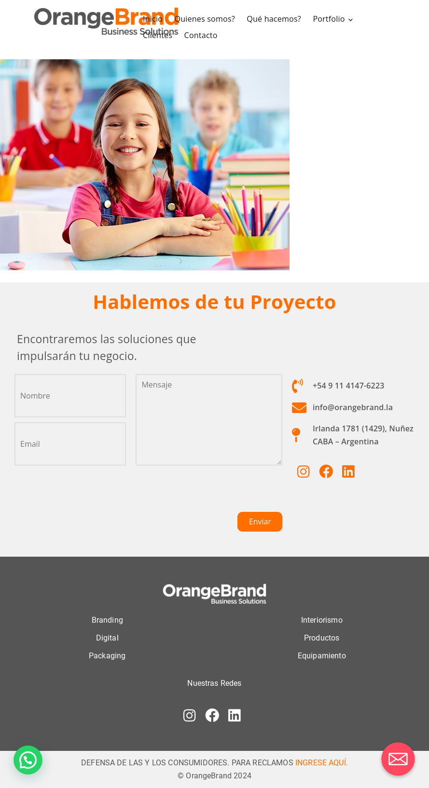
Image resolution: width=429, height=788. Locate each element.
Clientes (158, 34)
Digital (107, 636)
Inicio (154, 18)
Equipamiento (322, 654)
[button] (28, 760)
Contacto (202, 34)
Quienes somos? (205, 18)
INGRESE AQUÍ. (321, 760)
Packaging (107, 654)
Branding (107, 618)
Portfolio (329, 18)
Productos (321, 636)
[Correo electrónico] (398, 759)
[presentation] (209, 491)
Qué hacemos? (274, 18)
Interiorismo (322, 618)
